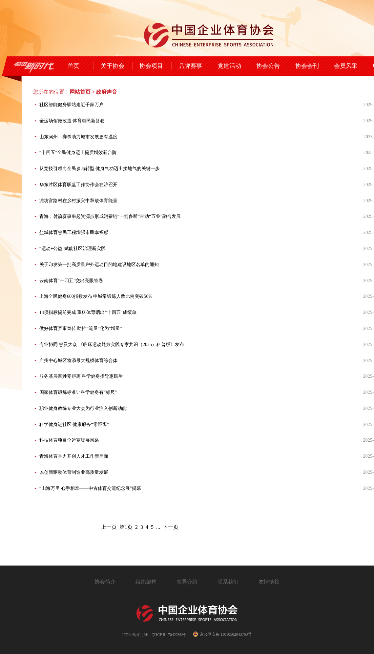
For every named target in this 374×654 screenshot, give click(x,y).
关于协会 (112, 66)
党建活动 (229, 66)
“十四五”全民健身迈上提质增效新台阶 (78, 152)
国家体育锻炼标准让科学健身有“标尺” (78, 392)
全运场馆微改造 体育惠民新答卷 (72, 120)
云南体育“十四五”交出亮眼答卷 (71, 280)
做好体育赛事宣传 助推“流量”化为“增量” (80, 328)
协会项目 (151, 66)
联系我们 (228, 582)
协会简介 (104, 582)
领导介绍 (187, 582)
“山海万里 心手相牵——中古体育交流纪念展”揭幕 (90, 488)
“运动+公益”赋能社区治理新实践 (72, 248)
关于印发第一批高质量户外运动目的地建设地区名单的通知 (99, 264)
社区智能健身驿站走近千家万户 (71, 104)
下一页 (170, 527)
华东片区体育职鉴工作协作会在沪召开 (78, 184)
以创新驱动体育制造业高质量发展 (73, 472)
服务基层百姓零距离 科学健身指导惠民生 (81, 376)
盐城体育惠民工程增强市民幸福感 (73, 232)
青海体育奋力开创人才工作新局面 (73, 456)
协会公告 (268, 66)
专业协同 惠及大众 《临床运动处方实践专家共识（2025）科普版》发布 (111, 344)
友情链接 (269, 582)
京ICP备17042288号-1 (170, 634)
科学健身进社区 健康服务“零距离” (74, 424)
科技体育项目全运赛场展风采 (69, 440)
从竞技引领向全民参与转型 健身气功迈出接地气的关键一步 (99, 168)
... (158, 527)
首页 (73, 66)
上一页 (109, 527)
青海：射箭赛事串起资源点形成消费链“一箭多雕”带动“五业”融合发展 (110, 216)
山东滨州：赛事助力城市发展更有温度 (78, 136)
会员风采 (346, 66)
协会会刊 (307, 66)
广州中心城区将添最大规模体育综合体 (78, 360)
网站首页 (80, 92)
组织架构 (145, 582)
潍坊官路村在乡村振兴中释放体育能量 (78, 200)
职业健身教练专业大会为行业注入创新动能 (83, 408)
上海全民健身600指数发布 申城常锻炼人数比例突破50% (95, 296)
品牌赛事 (190, 66)
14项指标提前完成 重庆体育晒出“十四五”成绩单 (87, 312)
